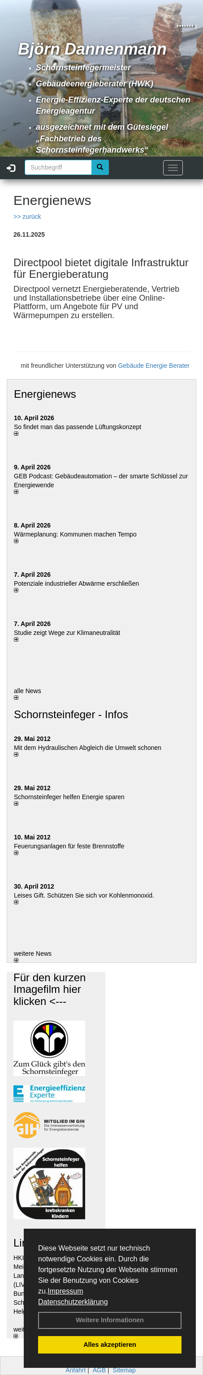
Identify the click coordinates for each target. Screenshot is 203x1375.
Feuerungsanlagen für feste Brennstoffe (69, 846)
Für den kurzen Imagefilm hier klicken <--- (49, 989)
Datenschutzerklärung (73, 1302)
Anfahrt (75, 1370)
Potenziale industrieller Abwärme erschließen (76, 583)
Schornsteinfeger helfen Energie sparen (69, 796)
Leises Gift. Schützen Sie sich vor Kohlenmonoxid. (84, 895)
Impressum (65, 1291)
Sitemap (124, 1370)
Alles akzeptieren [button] (109, 1344)
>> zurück (27, 216)
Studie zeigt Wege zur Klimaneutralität (67, 632)
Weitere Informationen (110, 1320)
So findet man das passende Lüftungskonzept (77, 426)
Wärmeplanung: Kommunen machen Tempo (75, 534)
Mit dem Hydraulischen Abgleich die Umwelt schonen (87, 747)
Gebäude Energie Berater (154, 365)
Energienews (45, 394)
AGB (99, 1370)
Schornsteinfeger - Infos (71, 714)
